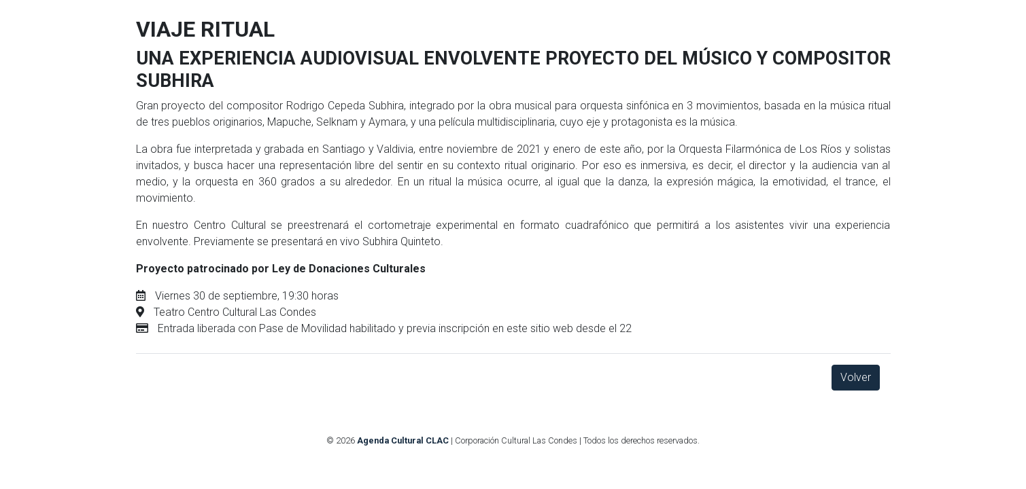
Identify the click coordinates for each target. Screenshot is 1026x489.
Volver (855, 377)
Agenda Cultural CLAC (403, 440)
